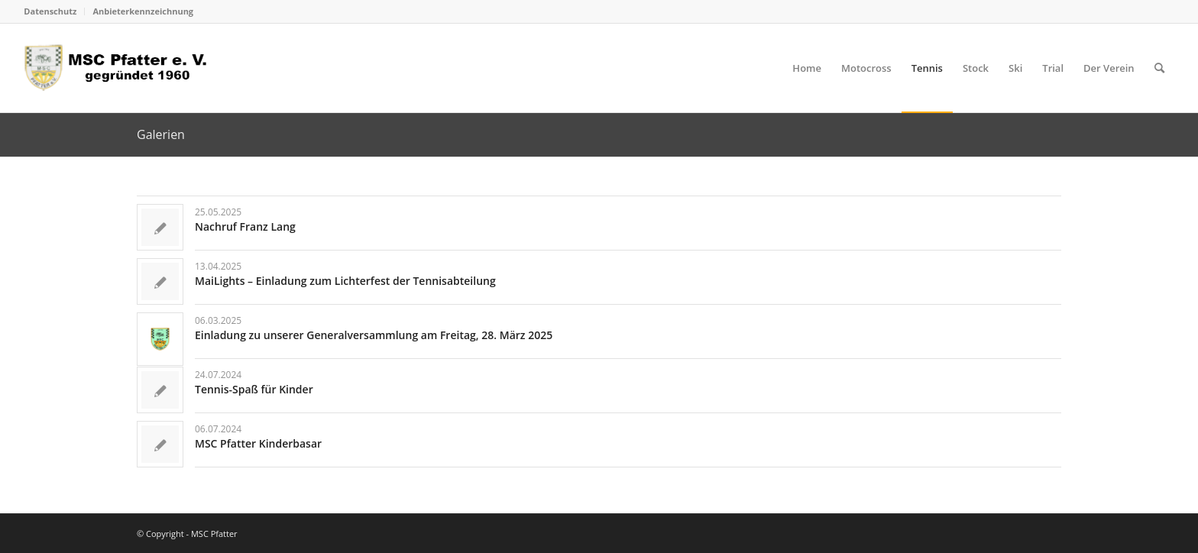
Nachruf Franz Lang (245, 226)
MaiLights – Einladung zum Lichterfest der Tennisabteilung (345, 280)
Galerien (161, 134)
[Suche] (1159, 68)
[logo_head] (120, 68)
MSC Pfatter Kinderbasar (258, 443)
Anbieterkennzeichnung (142, 11)
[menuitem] (54, 11)
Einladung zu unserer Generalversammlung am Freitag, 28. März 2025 (373, 335)
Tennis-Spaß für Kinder (254, 389)
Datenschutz (50, 11)
